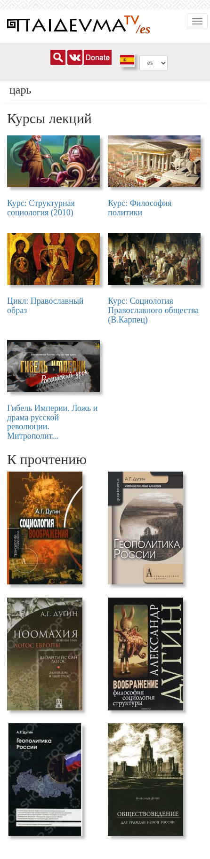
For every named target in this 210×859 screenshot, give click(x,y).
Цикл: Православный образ (45, 305)
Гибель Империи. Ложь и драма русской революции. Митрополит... (52, 422)
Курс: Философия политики (139, 207)
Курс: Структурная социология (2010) (41, 207)
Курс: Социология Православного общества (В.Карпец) (153, 310)
